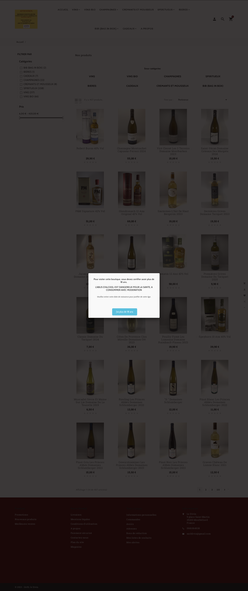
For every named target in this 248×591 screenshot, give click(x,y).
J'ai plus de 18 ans (124, 311)
